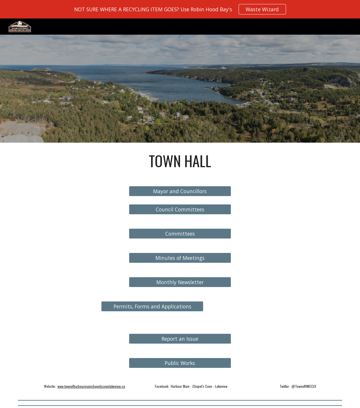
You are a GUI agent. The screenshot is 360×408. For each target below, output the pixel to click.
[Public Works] (180, 363)
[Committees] (180, 234)
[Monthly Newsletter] (180, 282)
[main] (180, 161)
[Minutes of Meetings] (180, 258)
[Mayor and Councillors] (180, 191)
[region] (180, 9)
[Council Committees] (180, 209)
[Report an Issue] (180, 339)
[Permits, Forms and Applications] (152, 306)
